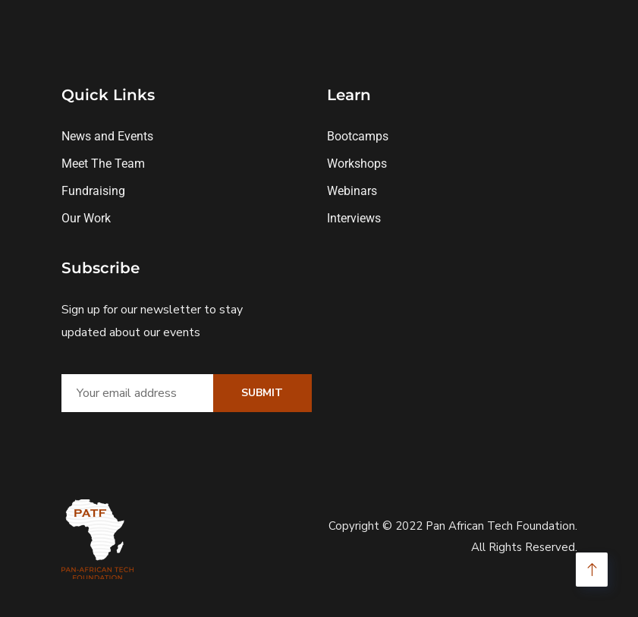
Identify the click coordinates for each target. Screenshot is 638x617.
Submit (262, 393)
